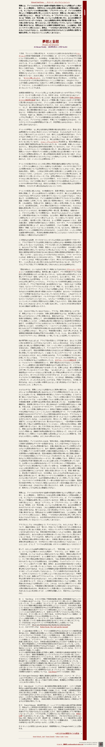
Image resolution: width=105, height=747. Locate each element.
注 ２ (21, 631)
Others (58, 736)
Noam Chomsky (50, 736)
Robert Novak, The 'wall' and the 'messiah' (54, 627)
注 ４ (21, 686)
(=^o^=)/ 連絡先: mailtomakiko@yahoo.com (70, 744)
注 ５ (21, 705)
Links (62, 736)
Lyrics (66, 736)
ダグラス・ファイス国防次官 (65, 360)
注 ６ (21, 726)
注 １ (21, 599)
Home (34, 736)
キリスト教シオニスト (32, 78)
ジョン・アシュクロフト (50, 142)
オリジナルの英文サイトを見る (67, 733)
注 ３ (21, 676)
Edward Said (41, 736)
